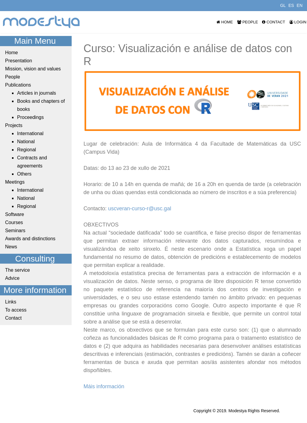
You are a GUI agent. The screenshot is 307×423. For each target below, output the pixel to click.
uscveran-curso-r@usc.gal (139, 209)
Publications (18, 84)
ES (291, 5)
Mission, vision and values (33, 68)
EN (300, 5)
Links (10, 301)
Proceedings (30, 117)
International (30, 133)
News (11, 246)
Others (24, 173)
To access (15, 309)
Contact (273, 22)
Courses (14, 222)
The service (17, 270)
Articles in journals (36, 93)
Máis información (104, 386)
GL (283, 5)
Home (224, 22)
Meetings (15, 182)
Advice (12, 278)
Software (14, 214)
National (26, 141)
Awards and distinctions (30, 238)
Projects (13, 125)
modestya (41, 22)
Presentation (18, 60)
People (247, 22)
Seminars (15, 230)
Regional (26, 149)
